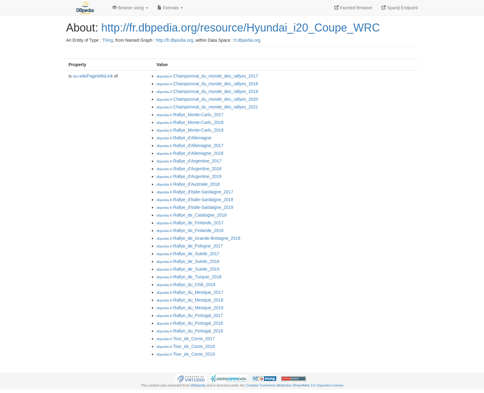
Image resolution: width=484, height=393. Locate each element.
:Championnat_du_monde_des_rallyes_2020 (207, 99)
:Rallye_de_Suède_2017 (187, 253)
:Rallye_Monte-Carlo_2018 (189, 122)
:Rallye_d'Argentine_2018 (188, 168)
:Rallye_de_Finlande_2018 (189, 230)
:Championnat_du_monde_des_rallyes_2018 (207, 83)
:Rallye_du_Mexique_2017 (189, 292)
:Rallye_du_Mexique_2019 (189, 307)
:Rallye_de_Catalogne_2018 (191, 215)
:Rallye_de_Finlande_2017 (189, 222)
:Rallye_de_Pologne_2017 (189, 245)
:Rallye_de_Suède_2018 (187, 261)
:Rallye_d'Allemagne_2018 (189, 153)
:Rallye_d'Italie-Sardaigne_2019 (194, 207)
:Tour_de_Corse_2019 (185, 354)
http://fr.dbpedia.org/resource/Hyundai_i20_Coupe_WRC (240, 27)
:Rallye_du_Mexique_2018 (189, 300)
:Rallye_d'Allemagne (183, 137)
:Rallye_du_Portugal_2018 (189, 323)
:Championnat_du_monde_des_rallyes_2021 (207, 106)
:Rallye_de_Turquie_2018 (188, 276)
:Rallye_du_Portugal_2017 (189, 315)
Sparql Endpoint (400, 7)
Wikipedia (198, 385)
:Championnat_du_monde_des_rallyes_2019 (207, 91)
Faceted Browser (353, 7)
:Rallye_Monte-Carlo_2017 (189, 114)
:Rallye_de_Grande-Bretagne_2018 (198, 238)
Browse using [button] (130, 7)
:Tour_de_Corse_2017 (185, 338)
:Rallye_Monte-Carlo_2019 (189, 130)
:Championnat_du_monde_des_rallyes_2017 (207, 76)
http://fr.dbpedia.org (174, 40)
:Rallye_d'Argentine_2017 (188, 160)
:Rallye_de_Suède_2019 (187, 269)
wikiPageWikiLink (93, 76)
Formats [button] (170, 7)
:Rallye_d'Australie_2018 (188, 184)
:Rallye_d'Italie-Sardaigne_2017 (194, 191)
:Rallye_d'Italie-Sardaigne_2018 (194, 199)
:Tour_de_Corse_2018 (185, 346)
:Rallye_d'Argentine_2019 (188, 176)
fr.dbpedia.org (247, 40)
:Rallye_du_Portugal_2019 (189, 330)
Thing (107, 40)
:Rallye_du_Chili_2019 (185, 284)
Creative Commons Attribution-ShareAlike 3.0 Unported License (294, 385)
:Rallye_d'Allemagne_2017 (189, 145)
